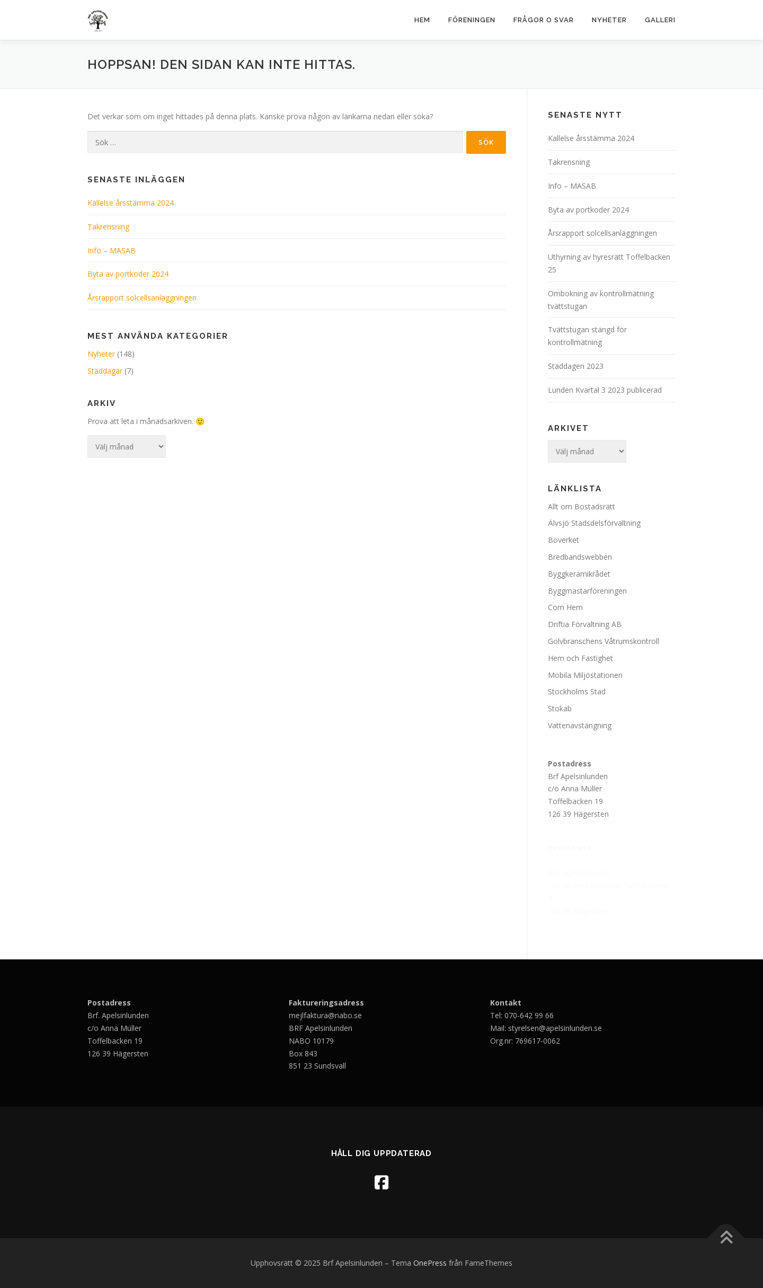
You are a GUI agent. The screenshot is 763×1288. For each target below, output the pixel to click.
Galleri (660, 20)
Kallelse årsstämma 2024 (130, 203)
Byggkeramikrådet (579, 574)
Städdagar (104, 371)
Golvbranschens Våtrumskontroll (603, 641)
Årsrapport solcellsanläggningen (142, 298)
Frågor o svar (543, 20)
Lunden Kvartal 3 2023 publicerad (605, 390)
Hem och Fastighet (580, 658)
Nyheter (609, 20)
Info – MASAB (111, 250)
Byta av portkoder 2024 (127, 274)
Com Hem (565, 607)
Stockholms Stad (577, 691)
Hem (422, 20)
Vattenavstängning (579, 725)
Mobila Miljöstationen (585, 675)
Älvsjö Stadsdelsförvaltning (594, 523)
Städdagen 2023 (577, 366)
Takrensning (108, 227)
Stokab (560, 708)
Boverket (563, 540)
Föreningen (471, 20)
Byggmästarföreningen (587, 591)
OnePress (430, 1263)
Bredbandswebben (580, 557)
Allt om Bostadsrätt (581, 506)
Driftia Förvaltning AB (585, 624)
